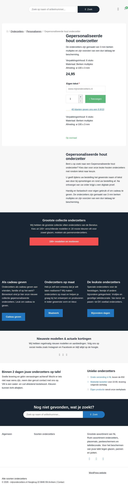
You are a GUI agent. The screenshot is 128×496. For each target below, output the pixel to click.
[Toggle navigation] (118, 9)
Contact (60, 482)
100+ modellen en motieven (64, 241)
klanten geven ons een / (88, 109)
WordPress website (97, 473)
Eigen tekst (73, 83)
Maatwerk (53, 313)
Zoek (88, 9)
